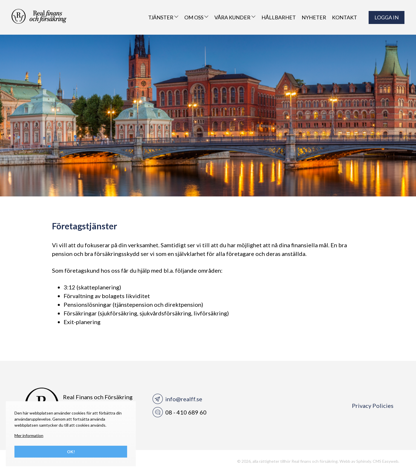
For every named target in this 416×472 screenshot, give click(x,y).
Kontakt (344, 17)
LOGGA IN (386, 17)
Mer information (28, 435)
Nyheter (314, 17)
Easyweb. (390, 461)
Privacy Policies (372, 405)
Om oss (196, 17)
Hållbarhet (278, 17)
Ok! (71, 451)
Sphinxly (363, 461)
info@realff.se (183, 398)
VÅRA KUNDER (235, 17)
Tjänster (163, 17)
